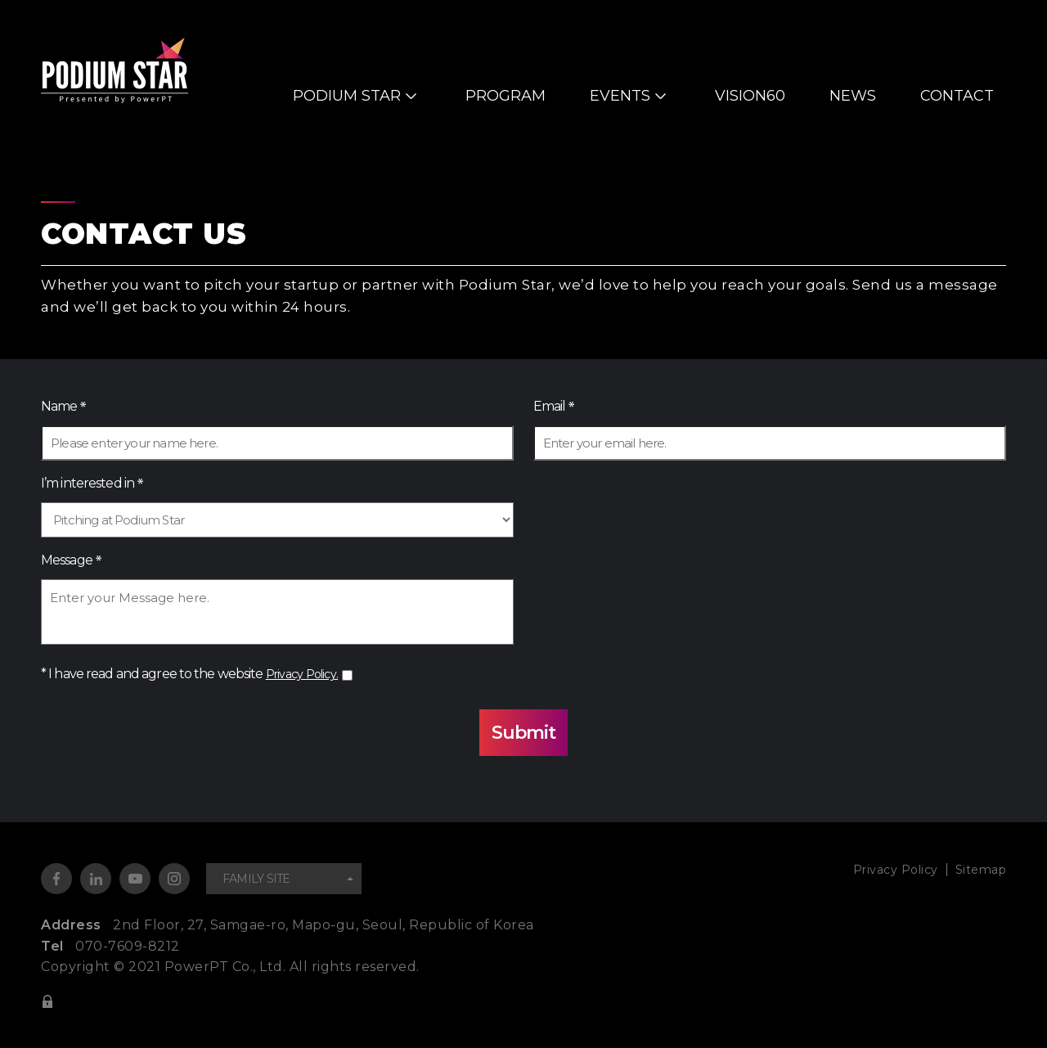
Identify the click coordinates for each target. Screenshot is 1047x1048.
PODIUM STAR (347, 96)
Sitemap (978, 869)
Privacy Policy (884, 869)
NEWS (852, 96)
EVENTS (620, 96)
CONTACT (957, 96)
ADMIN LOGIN (47, 1000)
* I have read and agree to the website (194, 673)
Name (59, 406)
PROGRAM (505, 96)
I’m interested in (87, 483)
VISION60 (750, 96)
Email (549, 406)
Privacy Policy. (306, 673)
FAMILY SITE (256, 878)
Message (66, 560)
